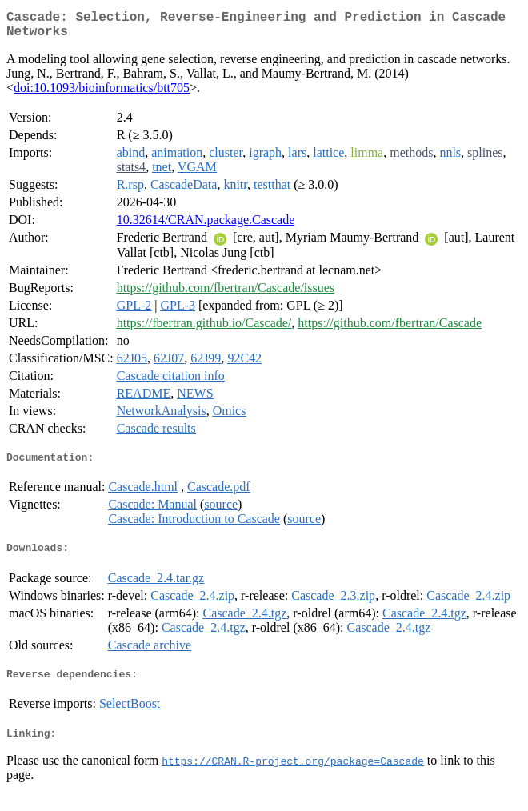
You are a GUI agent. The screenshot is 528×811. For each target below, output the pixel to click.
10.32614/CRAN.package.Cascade (206, 226)
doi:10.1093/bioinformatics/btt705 (102, 94)
